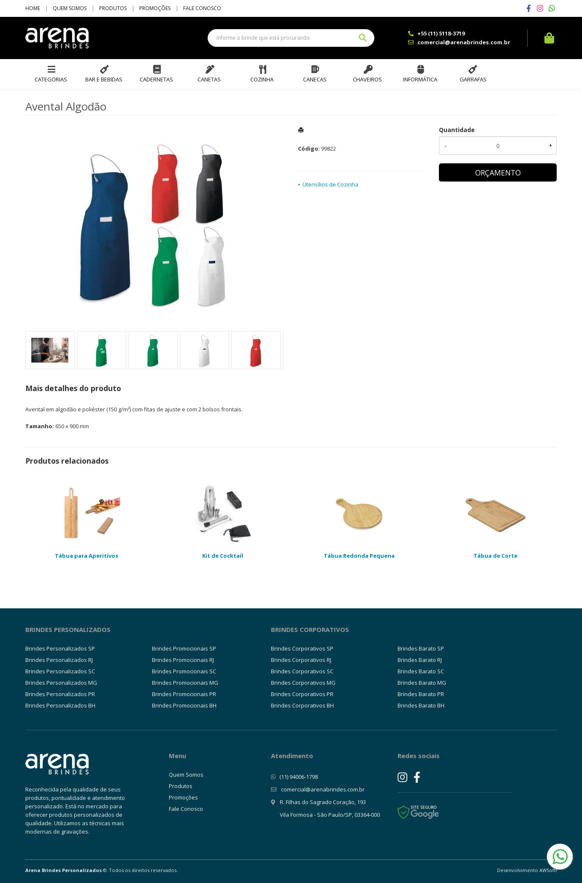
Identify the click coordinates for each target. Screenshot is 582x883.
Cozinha (261, 79)
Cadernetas (156, 79)
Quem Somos (70, 8)
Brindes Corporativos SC (302, 671)
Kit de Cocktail (222, 555)
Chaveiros (367, 79)
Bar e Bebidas (103, 79)
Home (32, 8)
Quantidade (457, 130)
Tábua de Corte (495, 555)
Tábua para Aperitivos (86, 555)
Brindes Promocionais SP (184, 648)
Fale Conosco (202, 8)
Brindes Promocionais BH (184, 705)
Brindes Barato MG (422, 682)
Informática (420, 79)
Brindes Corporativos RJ (301, 660)
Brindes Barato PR (421, 694)
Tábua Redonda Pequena (359, 555)
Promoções (155, 8)
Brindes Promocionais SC (184, 671)
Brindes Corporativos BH (302, 705)
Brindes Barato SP (421, 648)
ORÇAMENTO (498, 172)
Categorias (51, 79)
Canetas (209, 79)
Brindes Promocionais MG (185, 682)
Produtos (113, 8)
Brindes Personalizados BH (60, 705)
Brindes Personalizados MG (61, 682)
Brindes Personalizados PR (60, 694)
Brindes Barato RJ (420, 660)
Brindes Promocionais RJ (183, 660)
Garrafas (473, 79)
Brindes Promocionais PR (184, 694)
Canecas (315, 79)
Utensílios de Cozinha (330, 184)
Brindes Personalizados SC (60, 671)
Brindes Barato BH (421, 705)
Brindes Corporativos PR (302, 694)
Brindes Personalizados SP (60, 648)
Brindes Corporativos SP (302, 648)
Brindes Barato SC (421, 671)
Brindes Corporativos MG (303, 682)
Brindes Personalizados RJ (59, 660)
